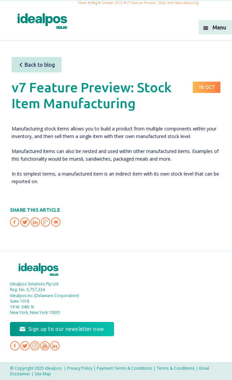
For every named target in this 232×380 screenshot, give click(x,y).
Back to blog (37, 65)
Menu (219, 28)
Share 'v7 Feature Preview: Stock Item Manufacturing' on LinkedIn (35, 222)
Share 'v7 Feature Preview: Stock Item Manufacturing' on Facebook (14, 222)
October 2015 (112, 2)
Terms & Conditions (176, 368)
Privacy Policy (79, 368)
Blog (94, 2)
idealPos (42, 21)
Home (82, 2)
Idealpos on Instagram (35, 345)
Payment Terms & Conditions (124, 368)
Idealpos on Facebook (15, 345)
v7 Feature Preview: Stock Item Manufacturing (162, 2)
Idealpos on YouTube (45, 345)
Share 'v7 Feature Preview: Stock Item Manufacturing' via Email (55, 222)
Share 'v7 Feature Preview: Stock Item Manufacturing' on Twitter (25, 222)
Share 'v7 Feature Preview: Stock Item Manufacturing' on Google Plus (45, 222)
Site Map (43, 373)
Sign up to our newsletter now (66, 329)
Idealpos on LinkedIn (54, 345)
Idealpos (38, 269)
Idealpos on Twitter (25, 345)
